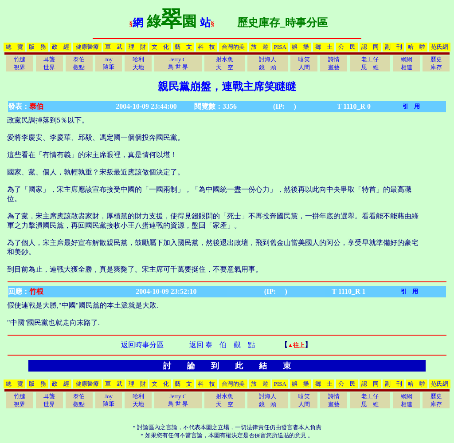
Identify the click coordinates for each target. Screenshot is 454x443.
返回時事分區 (142, 344)
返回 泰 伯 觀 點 (222, 344)
